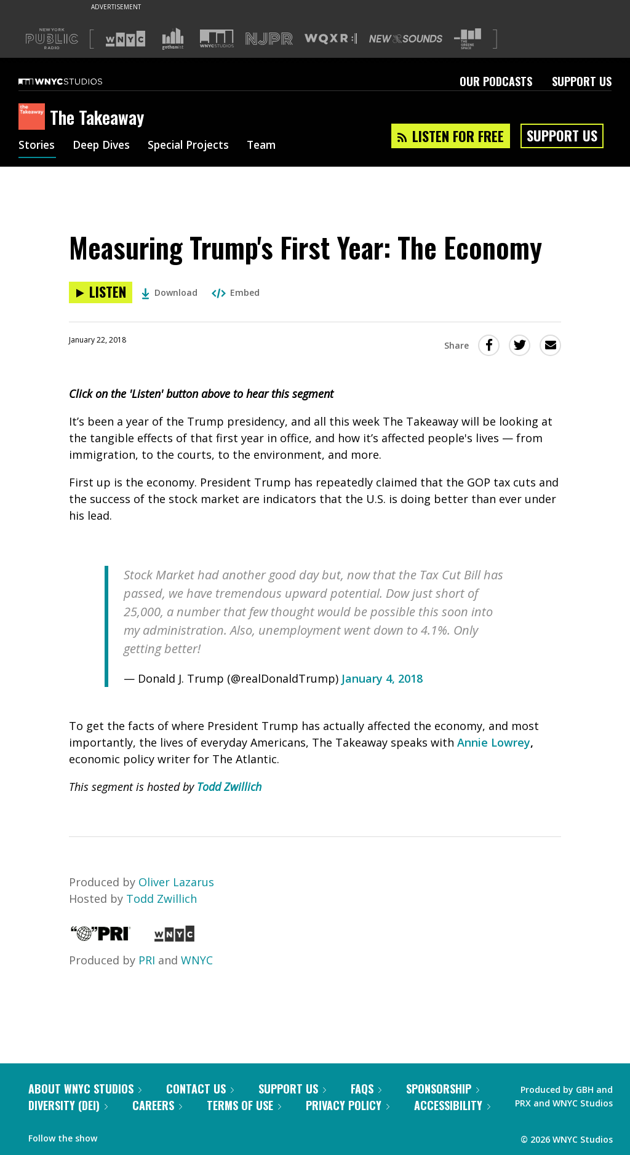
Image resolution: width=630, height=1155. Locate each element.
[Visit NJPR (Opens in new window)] (269, 39)
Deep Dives (104, 146)
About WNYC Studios (85, 1089)
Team (271, 146)
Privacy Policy (347, 1105)
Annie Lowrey (493, 742)
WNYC (197, 960)
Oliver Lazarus (176, 882)
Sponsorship (442, 1089)
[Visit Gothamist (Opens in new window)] (173, 39)
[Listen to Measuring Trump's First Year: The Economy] (100, 292)
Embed (236, 292)
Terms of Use (244, 1105)
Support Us (582, 81)
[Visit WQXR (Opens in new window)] (331, 39)
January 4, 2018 (382, 678)
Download (169, 292)
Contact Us (200, 1089)
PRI (146, 960)
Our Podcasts (496, 81)
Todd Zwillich (229, 786)
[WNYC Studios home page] (75, 81)
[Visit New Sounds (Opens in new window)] (405, 38)
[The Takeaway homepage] (34, 117)
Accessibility (452, 1105)
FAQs (366, 1089)
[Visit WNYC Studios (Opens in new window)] (217, 38)
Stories (37, 146)
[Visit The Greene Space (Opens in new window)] (467, 39)
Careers (157, 1105)
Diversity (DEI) (68, 1105)
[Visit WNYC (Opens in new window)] (125, 39)
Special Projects (195, 146)
